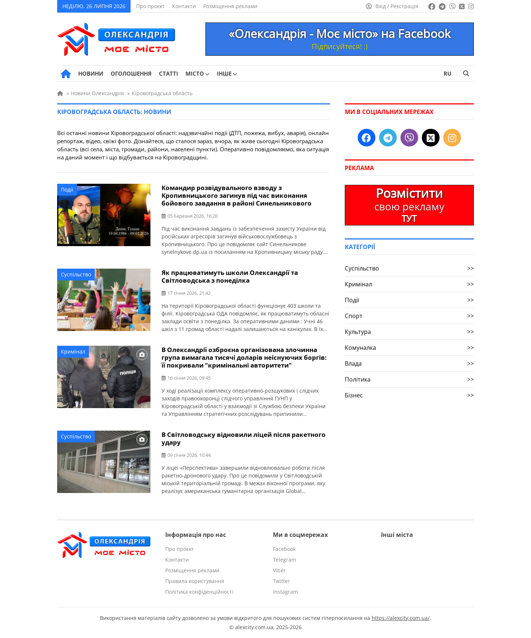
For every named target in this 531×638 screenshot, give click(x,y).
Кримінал (73, 351)
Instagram (285, 591)
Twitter (281, 580)
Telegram (284, 559)
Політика (409, 379)
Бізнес (409, 395)
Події (67, 189)
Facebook (284, 548)
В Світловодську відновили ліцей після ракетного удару (244, 438)
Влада (409, 363)
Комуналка (409, 347)
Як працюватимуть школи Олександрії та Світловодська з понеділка (230, 276)
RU (447, 73)
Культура (409, 331)
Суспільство (76, 274)
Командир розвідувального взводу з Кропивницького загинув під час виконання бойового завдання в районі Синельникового (237, 195)
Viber (279, 570)
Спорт (409, 315)
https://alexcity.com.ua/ (401, 617)
